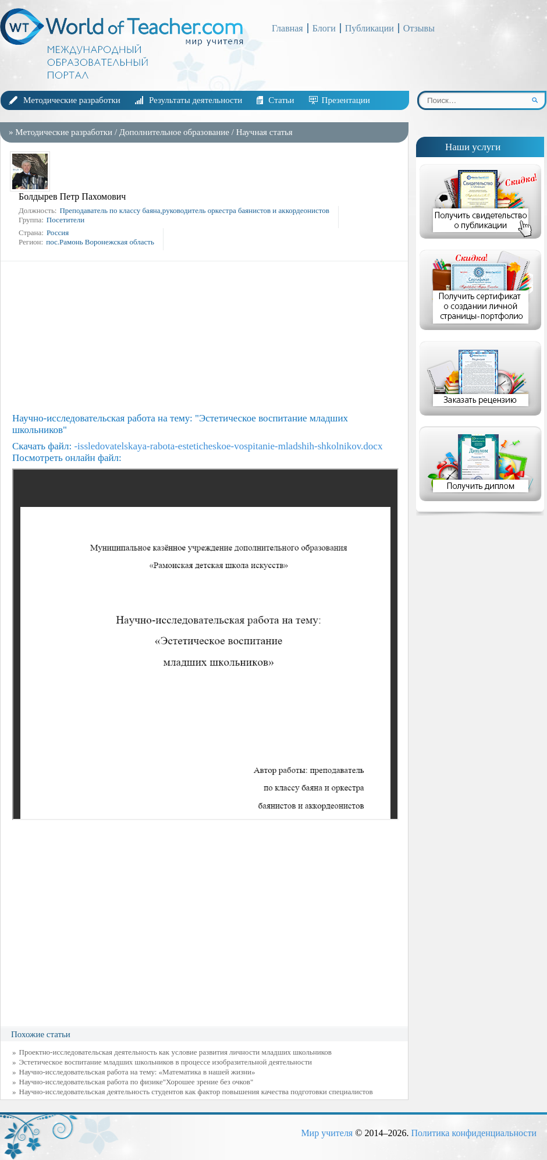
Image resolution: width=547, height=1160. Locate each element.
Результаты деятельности (195, 100)
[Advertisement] (207, 337)
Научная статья (264, 132)
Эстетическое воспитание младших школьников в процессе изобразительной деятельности (165, 1062)
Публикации (369, 28)
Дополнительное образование (174, 132)
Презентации (346, 100)
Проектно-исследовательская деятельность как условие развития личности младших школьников (175, 1052)
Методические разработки (71, 100)
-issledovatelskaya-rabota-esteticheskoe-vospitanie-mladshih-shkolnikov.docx (228, 446)
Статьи (281, 100)
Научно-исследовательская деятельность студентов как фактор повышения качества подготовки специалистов (196, 1091)
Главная (287, 28)
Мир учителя (327, 1133)
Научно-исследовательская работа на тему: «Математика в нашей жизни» (137, 1071)
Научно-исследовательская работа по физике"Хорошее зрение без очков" (136, 1081)
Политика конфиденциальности (474, 1133)
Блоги (324, 28)
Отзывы (419, 28)
